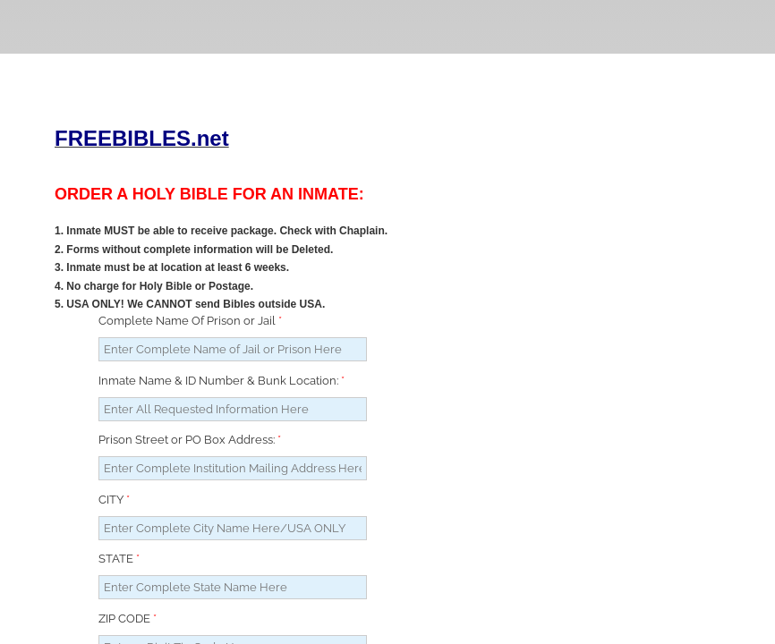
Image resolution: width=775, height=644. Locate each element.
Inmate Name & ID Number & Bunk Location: (221, 380)
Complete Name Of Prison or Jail (190, 320)
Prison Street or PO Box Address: (189, 439)
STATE (119, 558)
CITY (114, 499)
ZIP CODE (127, 618)
